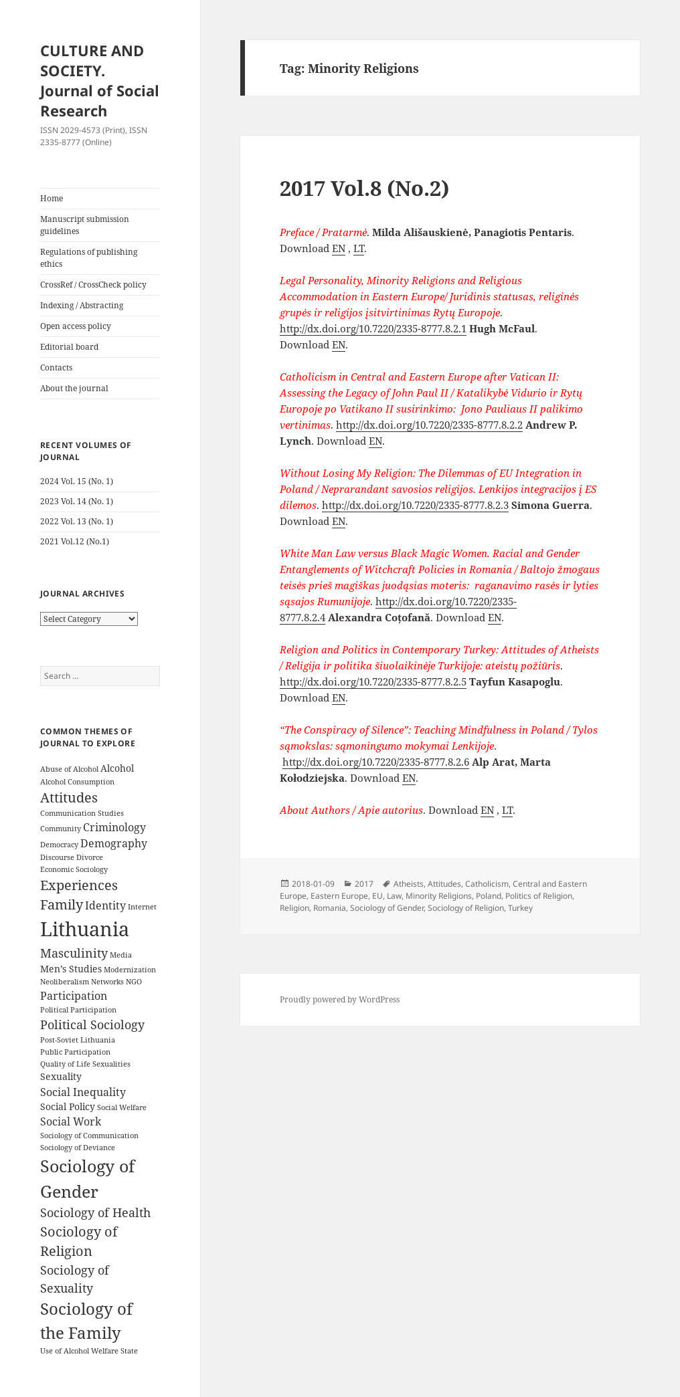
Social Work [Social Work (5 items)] (70, 1121)
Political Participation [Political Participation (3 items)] (78, 1009)
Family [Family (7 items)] (61, 904)
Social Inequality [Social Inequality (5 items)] (83, 1092)
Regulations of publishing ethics (88, 258)
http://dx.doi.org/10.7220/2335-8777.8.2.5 (373, 681)
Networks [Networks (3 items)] (107, 981)
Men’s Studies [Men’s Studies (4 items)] (71, 968)
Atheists (409, 883)
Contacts (56, 367)
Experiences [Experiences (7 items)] (79, 885)
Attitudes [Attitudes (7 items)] (69, 797)
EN (338, 248)
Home (51, 198)
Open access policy (75, 326)
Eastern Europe (339, 895)
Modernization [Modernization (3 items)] (130, 969)
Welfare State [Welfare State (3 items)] (114, 1351)
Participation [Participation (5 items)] (73, 995)
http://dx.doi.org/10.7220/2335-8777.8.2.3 (415, 505)
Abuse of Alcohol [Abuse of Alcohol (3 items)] (69, 769)
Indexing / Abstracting (81, 305)
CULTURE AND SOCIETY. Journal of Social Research (99, 80)
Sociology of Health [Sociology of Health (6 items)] (95, 1212)
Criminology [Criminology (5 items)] (114, 827)
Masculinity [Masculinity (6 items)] (74, 953)
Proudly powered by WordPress (340, 999)
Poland (488, 895)
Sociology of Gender (387, 908)
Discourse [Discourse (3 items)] (57, 857)
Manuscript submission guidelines (84, 225)
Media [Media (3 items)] (121, 955)
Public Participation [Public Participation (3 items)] (75, 1052)
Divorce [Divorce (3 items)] (89, 857)
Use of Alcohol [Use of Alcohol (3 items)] (64, 1351)
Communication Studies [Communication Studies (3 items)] (82, 813)
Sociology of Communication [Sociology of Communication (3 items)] (89, 1135)
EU (377, 895)
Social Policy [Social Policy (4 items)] (67, 1106)
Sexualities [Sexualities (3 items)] (111, 1064)
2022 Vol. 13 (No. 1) (76, 521)
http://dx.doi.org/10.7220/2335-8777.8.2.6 (375, 761)
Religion (294, 908)
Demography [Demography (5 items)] (113, 843)
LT (358, 248)
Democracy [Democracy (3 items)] (59, 844)
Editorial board (69, 346)
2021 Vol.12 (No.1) (74, 541)
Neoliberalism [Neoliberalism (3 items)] (64, 981)
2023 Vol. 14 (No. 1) (76, 501)
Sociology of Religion (466, 908)
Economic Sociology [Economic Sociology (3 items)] (74, 869)
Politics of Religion (538, 895)
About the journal (74, 388)
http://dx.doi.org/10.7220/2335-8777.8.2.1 (373, 328)
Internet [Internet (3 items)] (142, 906)
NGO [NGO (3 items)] (134, 981)
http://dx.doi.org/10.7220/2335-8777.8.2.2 (429, 424)
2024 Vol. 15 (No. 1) (76, 481)
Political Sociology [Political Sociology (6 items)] (92, 1024)
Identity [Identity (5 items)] (105, 905)
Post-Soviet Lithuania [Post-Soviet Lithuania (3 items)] (77, 1040)
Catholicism (487, 883)
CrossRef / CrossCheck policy (93, 284)
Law (394, 895)
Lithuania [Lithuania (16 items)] (84, 929)
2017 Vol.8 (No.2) (364, 188)
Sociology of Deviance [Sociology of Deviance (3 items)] (77, 1147)
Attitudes (444, 883)
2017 (364, 883)
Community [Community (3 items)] (60, 828)
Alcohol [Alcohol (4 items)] (117, 768)
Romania (329, 908)
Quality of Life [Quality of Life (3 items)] (65, 1064)
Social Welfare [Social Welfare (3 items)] (122, 1107)
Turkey (520, 908)
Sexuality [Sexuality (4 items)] (61, 1076)
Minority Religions (439, 895)
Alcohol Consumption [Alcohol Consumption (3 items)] (77, 781)
